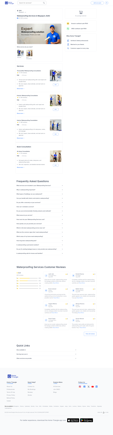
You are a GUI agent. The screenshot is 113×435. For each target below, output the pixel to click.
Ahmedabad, (45, 406)
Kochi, (70, 406)
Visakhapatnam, (8, 408)
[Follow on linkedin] (97, 387)
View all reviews (90, 334)
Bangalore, (16, 406)
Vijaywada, (99, 406)
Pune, (37, 406)
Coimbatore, (56, 406)
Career (9, 401)
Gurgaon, (62, 406)
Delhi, (40, 406)
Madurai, (80, 406)
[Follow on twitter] (89, 387)
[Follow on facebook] (84, 386)
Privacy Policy (11, 395)
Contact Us (31, 386)
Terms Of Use (11, 392)
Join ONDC (56, 389)
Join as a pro (97, 3)
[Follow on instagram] (79, 386)
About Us (9, 386)
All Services (56, 386)
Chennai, (22, 406)
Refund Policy (11, 398)
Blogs (55, 392)
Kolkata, (51, 406)
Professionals (11, 389)
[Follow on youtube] (92, 386)
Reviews (30, 392)
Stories (30, 395)
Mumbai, (33, 406)
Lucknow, (74, 406)
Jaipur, (66, 406)
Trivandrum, (93, 406)
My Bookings (32, 389)
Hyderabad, (27, 406)
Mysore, (84, 406)
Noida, (88, 406)
